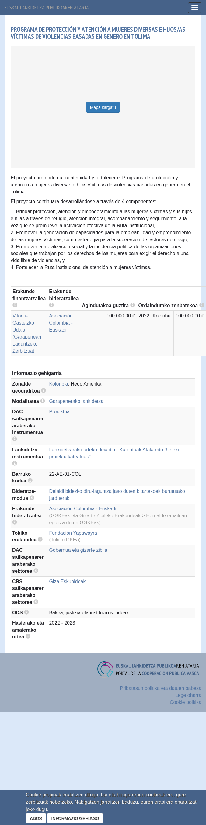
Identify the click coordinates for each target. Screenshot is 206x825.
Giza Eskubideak (67, 581)
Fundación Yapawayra (73, 533)
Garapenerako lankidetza (76, 401)
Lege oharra (188, 695)
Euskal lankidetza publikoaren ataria (47, 7)
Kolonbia (58, 383)
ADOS (36, 818)
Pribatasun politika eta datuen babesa (160, 688)
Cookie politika (185, 702)
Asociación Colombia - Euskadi (60, 322)
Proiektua (59, 411)
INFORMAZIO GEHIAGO (75, 818)
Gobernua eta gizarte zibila (78, 550)
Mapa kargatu (103, 107)
